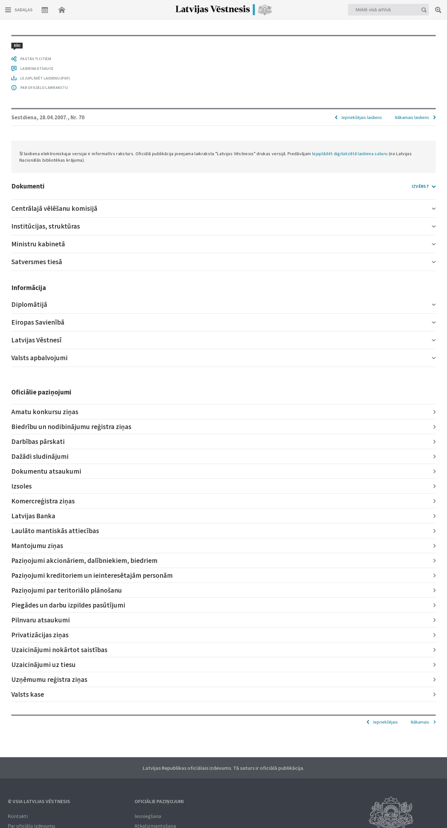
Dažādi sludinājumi (40, 456)
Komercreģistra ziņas (43, 501)
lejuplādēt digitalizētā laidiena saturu (350, 153)
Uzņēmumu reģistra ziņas (49, 679)
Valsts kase (27, 694)
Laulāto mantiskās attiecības (55, 530)
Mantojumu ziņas (37, 545)
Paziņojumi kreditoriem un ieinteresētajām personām (92, 575)
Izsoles (21, 486)
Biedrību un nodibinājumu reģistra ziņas (71, 426)
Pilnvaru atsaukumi (40, 620)
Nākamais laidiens (412, 117)
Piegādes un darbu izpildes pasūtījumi (68, 605)
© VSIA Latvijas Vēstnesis (39, 801)
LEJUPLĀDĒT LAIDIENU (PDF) (45, 78)
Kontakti (18, 816)
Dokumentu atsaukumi (46, 471)
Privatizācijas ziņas (40, 634)
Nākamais (420, 722)
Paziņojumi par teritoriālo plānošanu (66, 590)
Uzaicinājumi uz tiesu (43, 664)
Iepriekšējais (385, 722)
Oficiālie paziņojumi (159, 801)
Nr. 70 (77, 117)
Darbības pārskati (38, 441)
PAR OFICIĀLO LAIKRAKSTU (44, 87)
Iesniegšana (148, 816)
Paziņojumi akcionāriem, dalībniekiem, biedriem (84, 560)
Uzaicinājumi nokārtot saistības (59, 649)
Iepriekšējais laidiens (362, 117)
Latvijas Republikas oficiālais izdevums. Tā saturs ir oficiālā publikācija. (223, 768)
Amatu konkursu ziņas (44, 411)
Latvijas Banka (33, 515)
